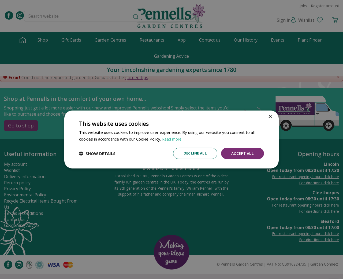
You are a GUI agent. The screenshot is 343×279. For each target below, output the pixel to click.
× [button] (270, 117)
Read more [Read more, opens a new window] (172, 138)
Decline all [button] (193, 153)
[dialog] (171, 139)
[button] (97, 153)
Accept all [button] (242, 153)
